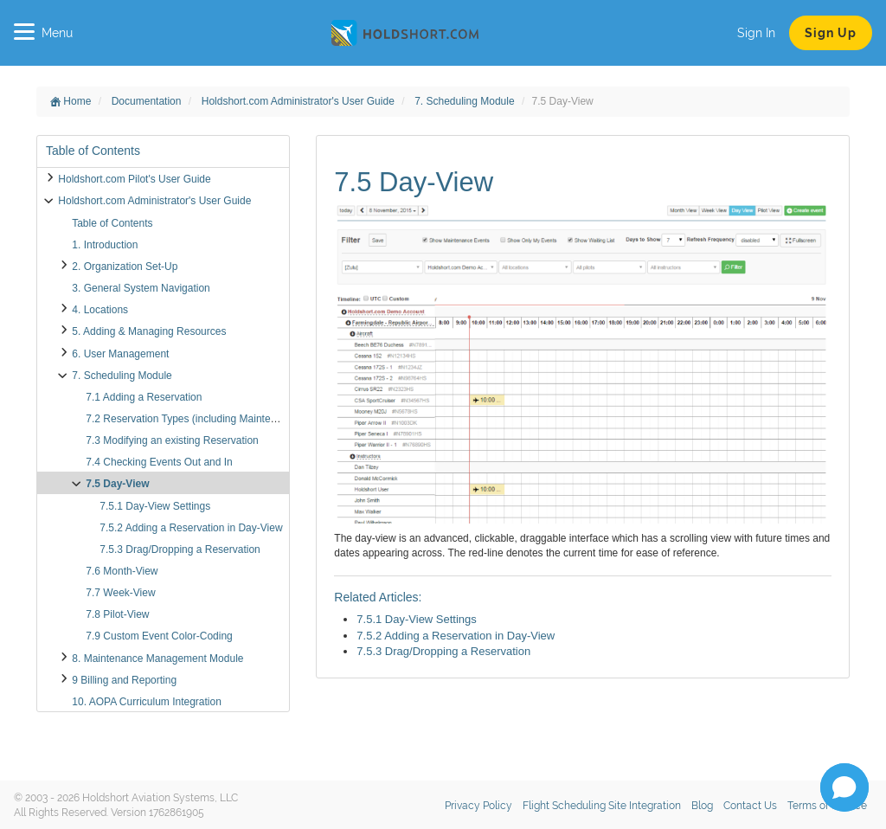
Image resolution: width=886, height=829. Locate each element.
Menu (43, 33)
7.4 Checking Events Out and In (159, 462)
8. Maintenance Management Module (157, 658)
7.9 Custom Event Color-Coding (159, 636)
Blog (702, 806)
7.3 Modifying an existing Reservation (172, 440)
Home (70, 101)
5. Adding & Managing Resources (149, 331)
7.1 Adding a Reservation (144, 397)
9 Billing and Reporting (124, 680)
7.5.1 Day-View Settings (155, 506)
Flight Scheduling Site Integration (602, 806)
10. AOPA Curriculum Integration (147, 702)
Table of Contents (112, 223)
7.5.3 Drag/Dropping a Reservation (180, 549)
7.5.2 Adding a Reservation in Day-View (191, 528)
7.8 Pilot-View (117, 614)
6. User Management (120, 354)
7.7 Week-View (120, 593)
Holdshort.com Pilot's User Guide (134, 179)
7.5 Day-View (117, 484)
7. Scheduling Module (465, 101)
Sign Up (831, 33)
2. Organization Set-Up (124, 266)
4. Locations (100, 310)
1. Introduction (105, 245)
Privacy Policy (478, 806)
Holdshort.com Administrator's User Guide (299, 101)
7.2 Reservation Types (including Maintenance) (194, 419)
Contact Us (750, 806)
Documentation (148, 101)
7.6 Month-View (121, 571)
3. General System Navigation (140, 288)
